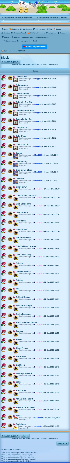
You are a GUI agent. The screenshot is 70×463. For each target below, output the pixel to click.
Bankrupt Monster (24, 373)
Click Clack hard (23, 204)
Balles (18, 382)
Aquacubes (21, 390)
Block (5, 57)
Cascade (20, 178)
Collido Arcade (22, 94)
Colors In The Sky (24, 102)
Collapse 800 (22, 85)
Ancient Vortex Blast (25, 407)
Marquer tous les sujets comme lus (25, 64)
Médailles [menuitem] (15, 29)
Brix (18, 288)
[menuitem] (4, 29)
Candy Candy (22, 212)
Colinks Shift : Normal (26, 195)
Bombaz (19, 331)
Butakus (19, 280)
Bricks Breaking (23, 314)
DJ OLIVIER (38, 418)
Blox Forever (22, 229)
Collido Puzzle (22, 144)
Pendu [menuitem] (58, 29)
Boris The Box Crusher (26, 322)
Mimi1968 (38, 155)
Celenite (19, 263)
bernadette (38, 426)
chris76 (39, 189)
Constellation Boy (24, 119)
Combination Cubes (25, 110)
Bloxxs (19, 339)
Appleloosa (21, 424)
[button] (17, 18)
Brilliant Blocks (23, 297)
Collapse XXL (22, 127)
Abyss (19, 416)
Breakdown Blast (24, 170)
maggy (37, 79)
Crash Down (21, 187)
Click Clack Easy (23, 255)
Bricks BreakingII (24, 305)
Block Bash (21, 356)
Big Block (20, 365)
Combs (19, 153)
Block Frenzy (22, 348)
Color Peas (21, 136)
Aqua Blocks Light (24, 399)
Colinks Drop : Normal (26, 246)
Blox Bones (21, 221)
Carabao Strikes (23, 272)
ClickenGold (21, 77)
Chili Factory (22, 161)
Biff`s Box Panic (23, 238)
